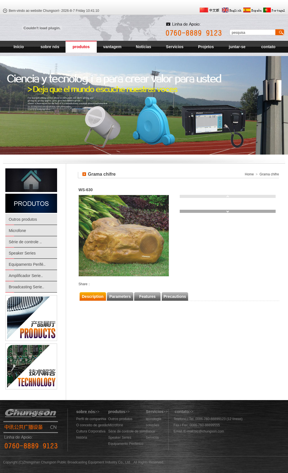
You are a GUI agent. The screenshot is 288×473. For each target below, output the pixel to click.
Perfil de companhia (91, 419)
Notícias (143, 46)
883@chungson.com (189, 437)
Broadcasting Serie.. (26, 287)
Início (19, 46)
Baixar (151, 431)
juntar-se (237, 46)
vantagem (112, 46)
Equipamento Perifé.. (27, 264)
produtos (81, 46)
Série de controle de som (127, 431)
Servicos (152, 437)
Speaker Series (22, 253)
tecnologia (153, 419)
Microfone (17, 230)
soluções (152, 425)
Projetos (206, 46)
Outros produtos (23, 219)
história (81, 437)
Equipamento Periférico (125, 444)
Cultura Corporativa (90, 431)
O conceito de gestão (92, 425)
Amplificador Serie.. (26, 275)
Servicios (174, 46)
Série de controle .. (25, 242)
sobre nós (49, 46)
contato (268, 46)
